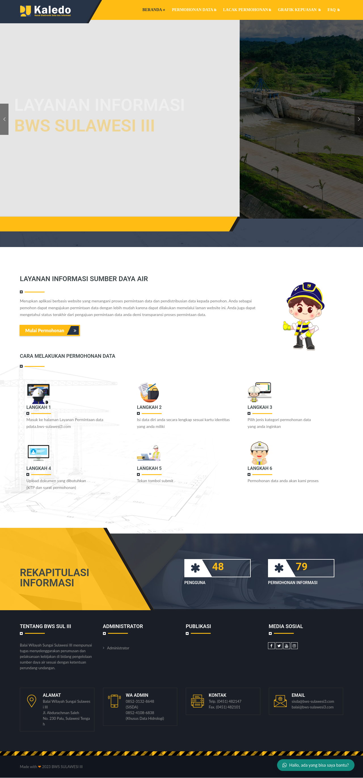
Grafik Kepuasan (299, 10)
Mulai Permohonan (52, 330)
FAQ (334, 10)
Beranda (153, 10)
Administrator (118, 648)
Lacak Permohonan (247, 10)
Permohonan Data (194, 10)
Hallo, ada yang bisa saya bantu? (315, 765)
